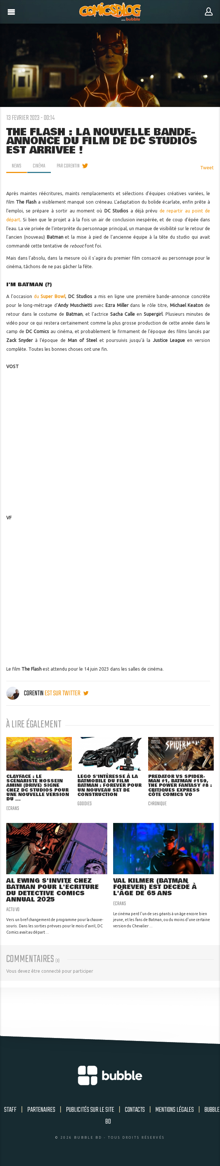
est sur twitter (66, 693)
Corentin (25, 693)
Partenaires (41, 1109)
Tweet (207, 167)
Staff (10, 1109)
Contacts (135, 1109)
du (50, 296)
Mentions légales (175, 1109)
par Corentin (68, 166)
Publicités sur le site (90, 1109)
